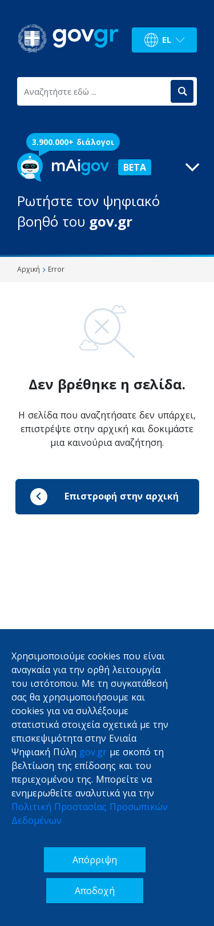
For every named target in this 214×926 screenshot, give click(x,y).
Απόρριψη (94, 859)
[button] (107, 192)
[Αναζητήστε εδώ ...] (93, 91)
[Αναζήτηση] (182, 91)
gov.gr (93, 752)
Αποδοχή (95, 890)
